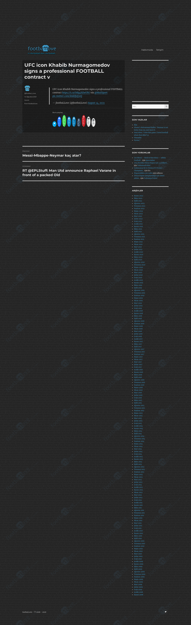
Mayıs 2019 (138, 298)
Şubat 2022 (138, 219)
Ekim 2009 (138, 567)
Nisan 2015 (138, 416)
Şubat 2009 (138, 587)
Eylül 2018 (138, 318)
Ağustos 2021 (139, 234)
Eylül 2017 (138, 347)
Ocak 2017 (138, 367)
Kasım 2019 (138, 283)
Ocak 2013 (138, 485)
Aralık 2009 (138, 561)
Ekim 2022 (138, 198)
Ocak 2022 (138, 221)
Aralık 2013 (138, 457)
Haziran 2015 (139, 411)
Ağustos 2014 (139, 436)
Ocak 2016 (138, 398)
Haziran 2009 (139, 577)
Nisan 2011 (138, 521)
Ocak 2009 (138, 590)
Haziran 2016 (139, 385)
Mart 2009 (138, 584)
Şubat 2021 (138, 249)
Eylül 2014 (138, 434)
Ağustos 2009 (139, 572)
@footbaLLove (30, 93)
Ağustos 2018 (139, 321)
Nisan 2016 (138, 390)
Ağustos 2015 (139, 405)
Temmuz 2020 (139, 265)
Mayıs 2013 (138, 474)
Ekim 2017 (138, 344)
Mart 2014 (138, 449)
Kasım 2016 (138, 372)
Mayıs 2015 (138, 413)
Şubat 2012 (138, 498)
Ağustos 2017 (139, 349)
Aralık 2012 (138, 487)
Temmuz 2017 (139, 352)
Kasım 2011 (138, 505)
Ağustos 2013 (139, 467)
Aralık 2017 (138, 339)
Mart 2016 (138, 393)
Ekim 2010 (138, 536)
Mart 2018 (138, 331)
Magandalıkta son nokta (143, 173)
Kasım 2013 (138, 459)
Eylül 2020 (138, 260)
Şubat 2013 (138, 482)
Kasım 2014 (138, 428)
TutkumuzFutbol (143, 165)
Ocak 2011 (138, 528)
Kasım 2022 (138, 196)
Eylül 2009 (138, 569)
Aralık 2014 (138, 426)
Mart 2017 (138, 362)
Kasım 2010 (138, 533)
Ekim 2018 (138, 316)
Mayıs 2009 (138, 579)
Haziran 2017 (139, 354)
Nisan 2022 (138, 214)
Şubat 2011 (138, 526)
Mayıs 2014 (138, 444)
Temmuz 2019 (139, 293)
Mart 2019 (138, 303)
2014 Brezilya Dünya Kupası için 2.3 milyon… (151, 163)
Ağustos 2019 (139, 290)
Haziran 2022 (139, 209)
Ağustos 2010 (139, 541)
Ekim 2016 (138, 375)
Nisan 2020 (138, 270)
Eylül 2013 (138, 464)
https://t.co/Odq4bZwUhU (76, 92)
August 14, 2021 (96, 102)
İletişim (159, 50)
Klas (135, 125)
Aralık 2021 (138, 224)
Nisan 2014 (138, 446)
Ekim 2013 (138, 462)
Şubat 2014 (138, 451)
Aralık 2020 (138, 252)
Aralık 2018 (138, 311)
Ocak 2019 (138, 308)
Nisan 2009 (138, 582)
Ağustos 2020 (139, 262)
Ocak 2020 (138, 278)
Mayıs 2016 (138, 388)
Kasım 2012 (138, 490)
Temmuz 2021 (139, 237)
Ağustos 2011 (139, 510)
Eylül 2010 (138, 538)
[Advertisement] (96, 24)
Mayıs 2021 (138, 242)
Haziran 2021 (139, 239)
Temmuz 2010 (139, 544)
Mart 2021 (138, 247)
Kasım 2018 (138, 313)
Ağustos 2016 (139, 380)
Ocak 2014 (138, 454)
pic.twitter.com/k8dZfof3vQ (67, 96)
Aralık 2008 (138, 592)
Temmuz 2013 (139, 469)
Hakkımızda (147, 50)
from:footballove (30, 103)
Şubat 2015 (138, 421)
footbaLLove (27, 612)
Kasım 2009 (138, 564)
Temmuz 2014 (139, 439)
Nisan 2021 (138, 244)
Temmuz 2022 (139, 206)
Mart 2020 (138, 272)
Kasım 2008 (138, 595)
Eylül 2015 (138, 403)
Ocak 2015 (138, 423)
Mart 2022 (138, 216)
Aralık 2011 (138, 503)
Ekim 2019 (138, 285)
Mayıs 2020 (138, 267)
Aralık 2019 (138, 280)
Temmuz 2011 (139, 513)
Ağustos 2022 (139, 203)
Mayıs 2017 (138, 357)
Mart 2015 (138, 418)
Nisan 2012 (138, 492)
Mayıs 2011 (138, 518)
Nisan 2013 (138, 477)
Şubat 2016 (138, 395)
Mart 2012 (138, 495)
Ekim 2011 (138, 508)
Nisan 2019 (138, 301)
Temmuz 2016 (139, 382)
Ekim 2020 (138, 257)
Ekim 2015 (138, 400)
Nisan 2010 (138, 551)
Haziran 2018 (139, 324)
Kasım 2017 (138, 342)
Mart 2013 (138, 480)
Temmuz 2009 (139, 574)
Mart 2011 (138, 523)
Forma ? (137, 140)
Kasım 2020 (138, 255)
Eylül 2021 (138, 232)
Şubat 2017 (138, 365)
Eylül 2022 (138, 201)
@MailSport (101, 92)
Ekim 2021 (138, 229)
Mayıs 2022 (138, 211)
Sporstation (150, 160)
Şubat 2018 (138, 334)
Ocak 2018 (138, 336)
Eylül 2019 (138, 288)
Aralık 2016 (138, 370)
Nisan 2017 (138, 359)
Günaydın (138, 138)
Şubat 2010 (138, 556)
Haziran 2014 (139, 441)
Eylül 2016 (138, 377)
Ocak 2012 (138, 500)
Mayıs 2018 (138, 326)
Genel (26, 100)
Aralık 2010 (138, 531)
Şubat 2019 (138, 306)
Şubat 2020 (138, 275)
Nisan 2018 (138, 329)
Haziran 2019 (139, 295)
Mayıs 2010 (138, 549)
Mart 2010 (138, 554)
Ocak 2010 (138, 559)
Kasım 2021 (138, 226)
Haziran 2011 (139, 515)
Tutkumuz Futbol (150, 178)
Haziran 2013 (139, 472)
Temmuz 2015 (139, 408)
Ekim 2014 (138, 431)
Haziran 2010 (139, 546)
